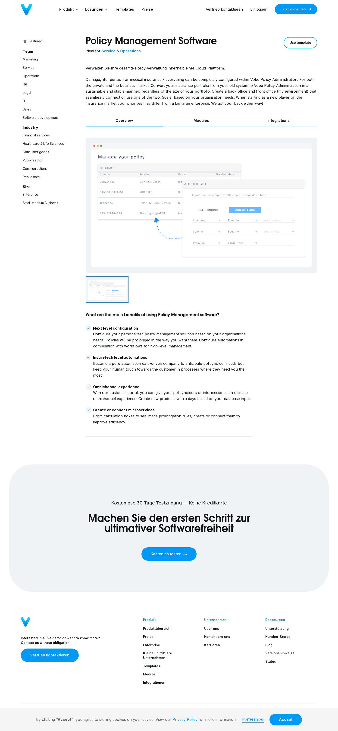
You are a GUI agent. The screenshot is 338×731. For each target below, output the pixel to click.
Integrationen (154, 682)
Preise (147, 9)
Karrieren (212, 645)
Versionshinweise (279, 653)
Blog (268, 645)
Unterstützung (277, 628)
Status (270, 661)
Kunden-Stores (278, 637)
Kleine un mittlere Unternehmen (157, 655)
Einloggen (258, 9)
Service (109, 51)
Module (149, 674)
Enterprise (151, 645)
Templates (124, 9)
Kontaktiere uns (217, 637)
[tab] (124, 121)
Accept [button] (285, 719)
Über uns (211, 628)
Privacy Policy (184, 719)
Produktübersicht (157, 628)
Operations (130, 51)
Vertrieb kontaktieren (224, 9)
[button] (68, 9)
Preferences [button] (253, 719)
